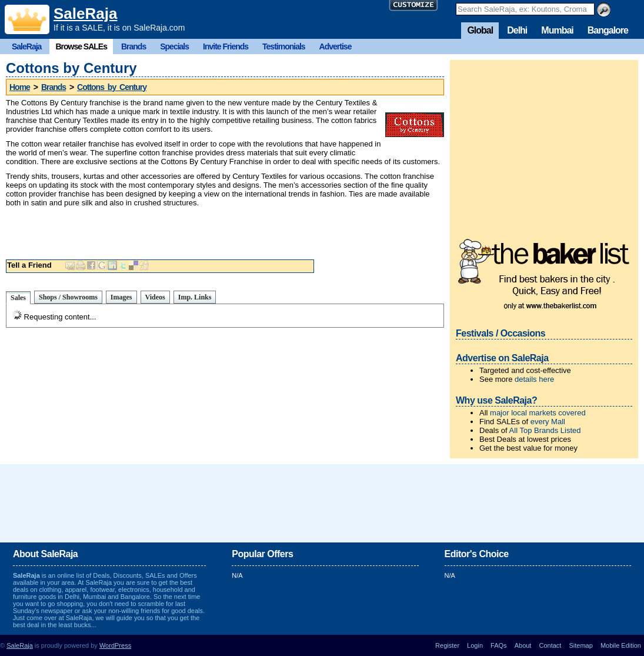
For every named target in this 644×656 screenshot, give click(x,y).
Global (480, 30)
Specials (174, 46)
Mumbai (557, 30)
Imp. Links (195, 297)
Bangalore (608, 30)
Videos (155, 297)
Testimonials (283, 46)
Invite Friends (225, 46)
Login (475, 645)
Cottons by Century (111, 87)
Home (19, 87)
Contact (550, 645)
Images (121, 297)
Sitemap (580, 645)
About (523, 645)
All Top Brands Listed (545, 430)
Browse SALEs (81, 46)
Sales (18, 298)
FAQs (498, 645)
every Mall (547, 421)
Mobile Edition (620, 645)
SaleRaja (85, 13)
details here (534, 379)
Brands (133, 46)
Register (447, 645)
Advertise (335, 46)
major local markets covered (538, 412)
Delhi (517, 30)
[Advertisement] (225, 230)
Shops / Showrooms (68, 297)
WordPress (115, 645)
